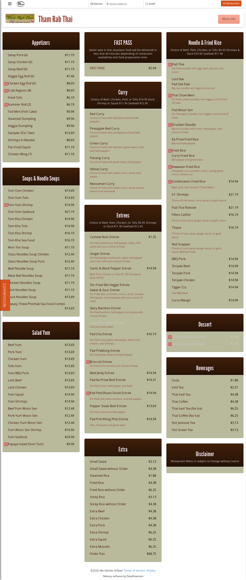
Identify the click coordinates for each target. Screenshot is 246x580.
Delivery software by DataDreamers (123, 576)
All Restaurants (231, 3)
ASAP (152, 4)
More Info (228, 19)
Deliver (98, 4)
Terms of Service (134, 570)
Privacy (151, 570)
